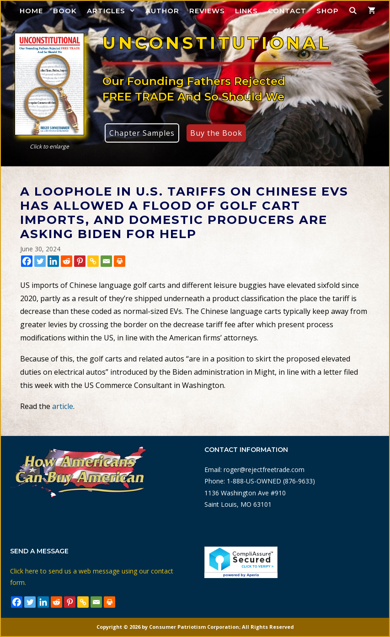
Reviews (207, 10)
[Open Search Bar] (353, 11)
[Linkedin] (53, 261)
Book (65, 10)
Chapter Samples (142, 133)
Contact (287, 10)
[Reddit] (66, 261)
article (62, 406)
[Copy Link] (93, 261)
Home (31, 10)
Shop (327, 10)
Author (162, 10)
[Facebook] (26, 261)
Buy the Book (216, 133)
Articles (113, 11)
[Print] (119, 261)
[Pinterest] (79, 261)
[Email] (106, 261)
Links (246, 10)
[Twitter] (40, 261)
